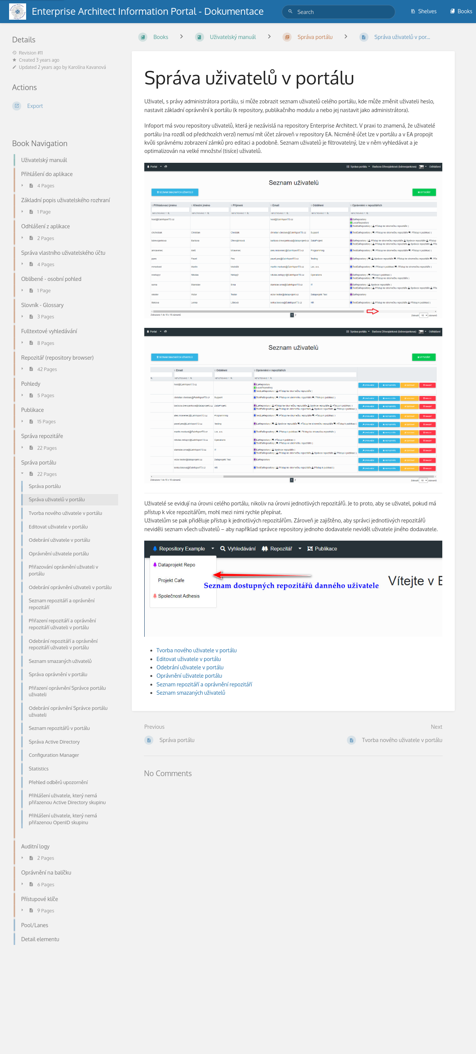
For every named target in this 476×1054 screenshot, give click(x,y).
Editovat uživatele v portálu (188, 659)
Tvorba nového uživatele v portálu (196, 650)
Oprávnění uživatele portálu (189, 675)
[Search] (291, 11)
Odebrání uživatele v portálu (189, 667)
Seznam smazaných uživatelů (190, 692)
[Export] (63, 106)
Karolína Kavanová (87, 67)
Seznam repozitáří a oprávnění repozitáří (204, 684)
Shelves (423, 11)
